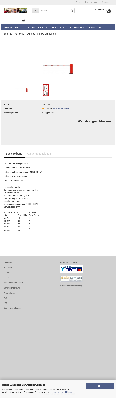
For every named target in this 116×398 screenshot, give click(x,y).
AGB (5, 303)
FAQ (5, 298)
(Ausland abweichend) (60, 108)
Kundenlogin (91, 2)
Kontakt (7, 277)
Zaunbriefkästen (12, 27)
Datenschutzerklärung (62, 392)
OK (99, 386)
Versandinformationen (13, 283)
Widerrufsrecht (10, 293)
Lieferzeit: (8, 108)
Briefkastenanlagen (36, 27)
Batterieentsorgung (12, 288)
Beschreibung (14, 153)
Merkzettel (107, 2)
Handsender (57, 27)
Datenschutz (9, 272)
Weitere (103, 27)
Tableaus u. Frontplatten (81, 27)
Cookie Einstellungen (12, 308)
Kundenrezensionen (39, 153)
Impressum (8, 267)
